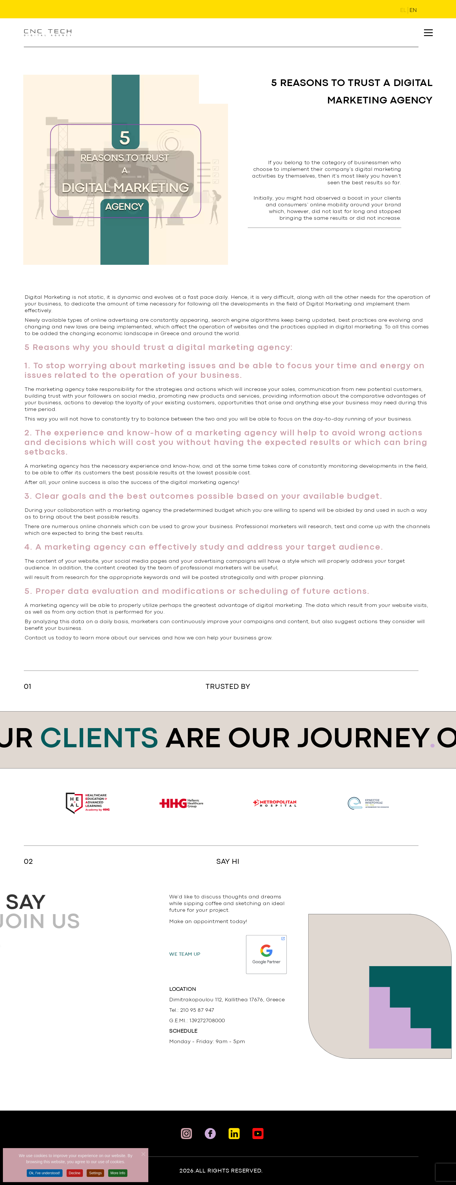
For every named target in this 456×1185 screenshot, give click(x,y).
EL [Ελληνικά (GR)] (403, 10)
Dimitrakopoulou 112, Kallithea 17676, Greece (227, 1000)
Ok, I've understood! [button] (44, 1181)
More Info (118, 1181)
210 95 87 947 (197, 1010)
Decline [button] (75, 1181)
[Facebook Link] (210, 1133)
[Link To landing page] (47, 33)
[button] (428, 32)
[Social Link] (257, 1133)
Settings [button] (95, 1181)
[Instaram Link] (186, 1133)
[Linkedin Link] (234, 1133)
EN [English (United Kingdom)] (413, 10)
